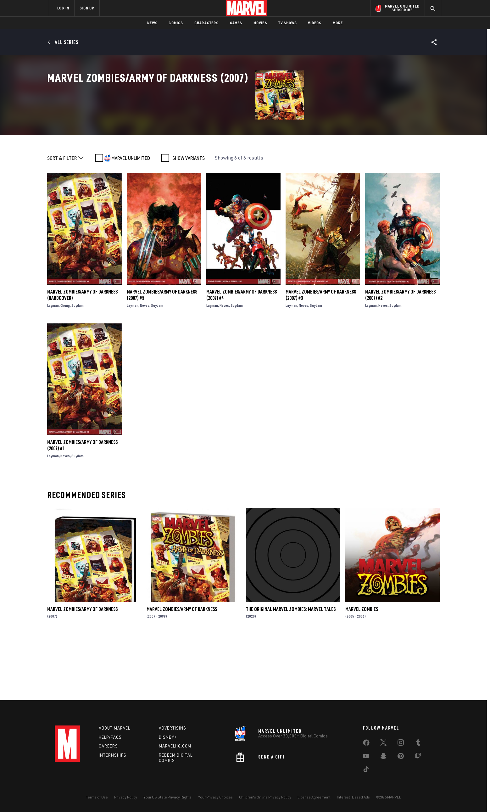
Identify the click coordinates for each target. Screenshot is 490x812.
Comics (176, 22)
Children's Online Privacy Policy (265, 797)
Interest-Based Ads (353, 797)
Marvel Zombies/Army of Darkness (82, 670)
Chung (65, 366)
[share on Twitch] (418, 757)
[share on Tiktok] (366, 770)
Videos (314, 22)
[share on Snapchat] (383, 757)
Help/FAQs (110, 737)
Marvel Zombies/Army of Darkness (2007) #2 (400, 356)
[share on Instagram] (401, 744)
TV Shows (287, 22)
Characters (206, 22)
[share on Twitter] (383, 744)
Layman (53, 366)
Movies (260, 22)
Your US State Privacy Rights (167, 797)
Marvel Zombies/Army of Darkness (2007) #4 (241, 356)
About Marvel (114, 728)
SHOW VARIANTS (188, 219)
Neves (144, 366)
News (152, 22)
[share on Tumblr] (418, 744)
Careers (108, 745)
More (338, 22)
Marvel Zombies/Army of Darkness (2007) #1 (82, 506)
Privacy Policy (125, 797)
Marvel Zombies (361, 670)
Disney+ (168, 737)
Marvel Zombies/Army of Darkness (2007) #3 (321, 356)
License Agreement (314, 797)
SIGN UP (87, 8)
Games (236, 22)
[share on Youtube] (366, 757)
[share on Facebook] (366, 744)
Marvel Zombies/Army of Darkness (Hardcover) (82, 356)
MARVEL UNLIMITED (130, 219)
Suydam (77, 366)
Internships (112, 755)
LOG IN (63, 8)
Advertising (172, 728)
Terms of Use (97, 797)
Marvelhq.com (175, 745)
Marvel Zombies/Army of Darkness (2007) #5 (162, 356)
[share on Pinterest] (401, 757)
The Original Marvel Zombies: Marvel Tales (291, 670)
